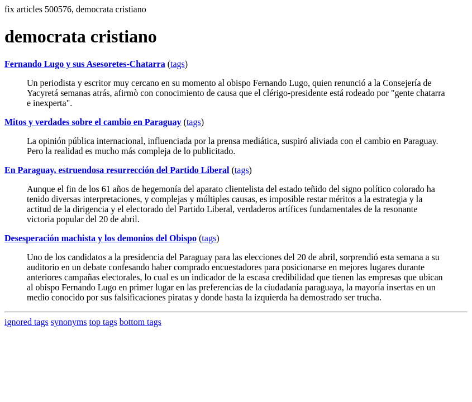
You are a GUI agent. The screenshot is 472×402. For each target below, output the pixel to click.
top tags (103, 322)
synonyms (69, 322)
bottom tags (140, 322)
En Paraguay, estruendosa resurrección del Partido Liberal (117, 170)
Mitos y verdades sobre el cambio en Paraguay (93, 122)
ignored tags (26, 322)
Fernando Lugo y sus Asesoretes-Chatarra (84, 64)
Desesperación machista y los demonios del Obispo (100, 238)
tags (177, 64)
